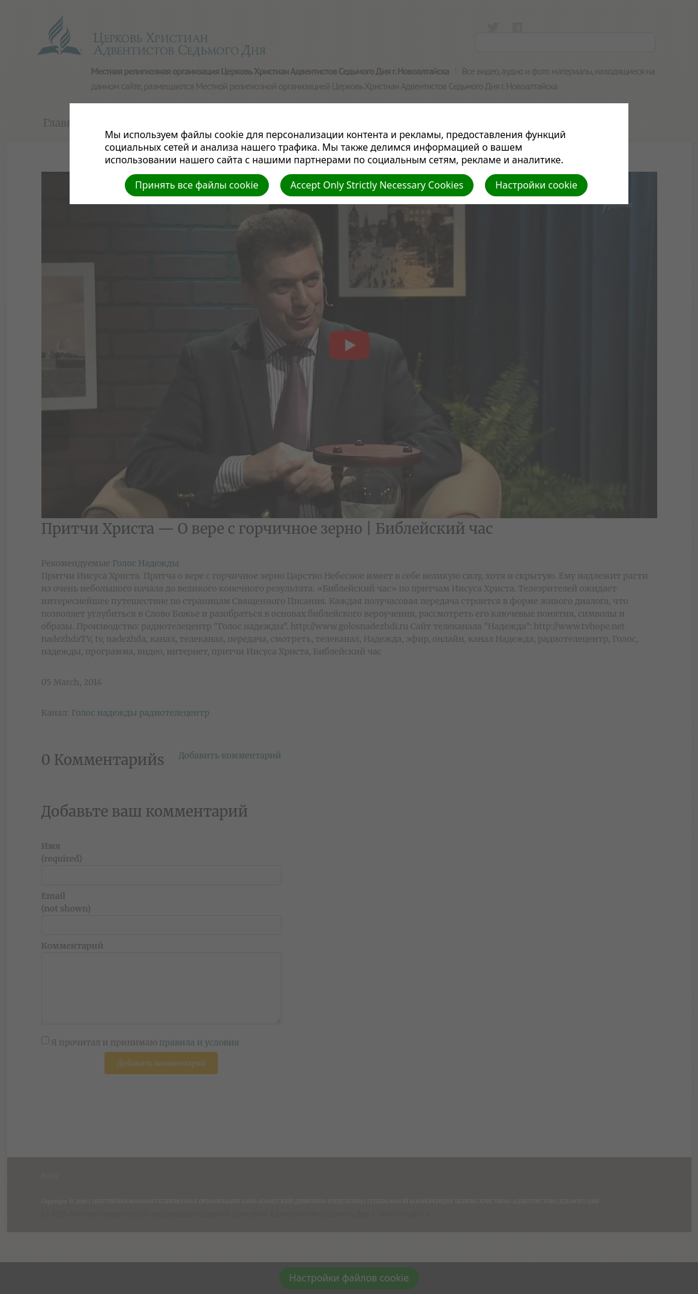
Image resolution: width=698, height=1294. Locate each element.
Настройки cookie (536, 185)
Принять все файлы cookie (197, 185)
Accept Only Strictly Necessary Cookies (376, 185)
